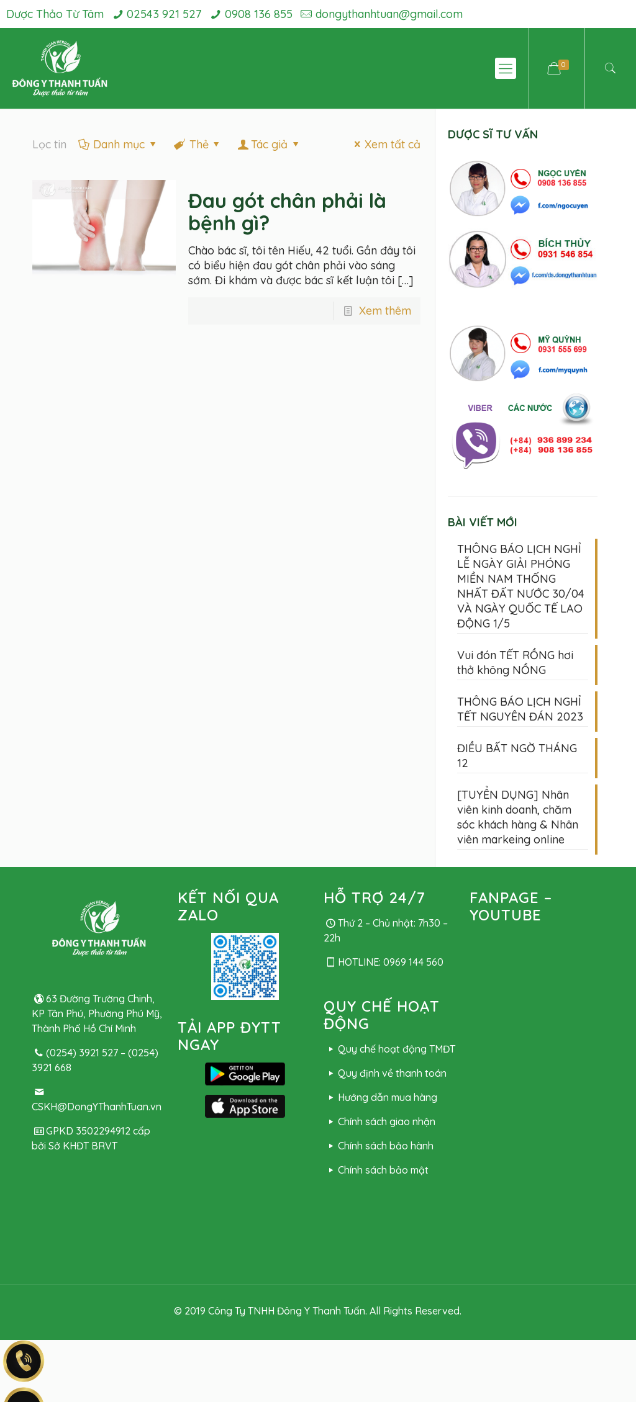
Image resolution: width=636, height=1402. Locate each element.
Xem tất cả (384, 144)
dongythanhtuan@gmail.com (389, 14)
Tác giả (269, 144)
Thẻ (197, 144)
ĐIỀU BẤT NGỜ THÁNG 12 (517, 755)
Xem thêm (385, 310)
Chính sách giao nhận (379, 1121)
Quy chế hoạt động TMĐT (389, 1049)
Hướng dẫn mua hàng (380, 1097)
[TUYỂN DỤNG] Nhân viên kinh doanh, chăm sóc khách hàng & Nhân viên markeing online (517, 817)
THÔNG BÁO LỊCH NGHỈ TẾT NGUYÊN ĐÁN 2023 (520, 709)
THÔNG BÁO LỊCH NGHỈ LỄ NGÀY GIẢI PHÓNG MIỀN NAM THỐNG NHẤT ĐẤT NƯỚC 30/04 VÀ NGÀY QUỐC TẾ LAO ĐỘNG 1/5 (520, 586)
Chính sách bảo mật (376, 1170)
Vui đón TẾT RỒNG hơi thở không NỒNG (515, 662)
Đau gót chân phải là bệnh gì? (287, 211)
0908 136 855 (259, 14)
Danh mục (118, 144)
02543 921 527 (164, 14)
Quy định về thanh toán (385, 1073)
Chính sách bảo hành (378, 1145)
